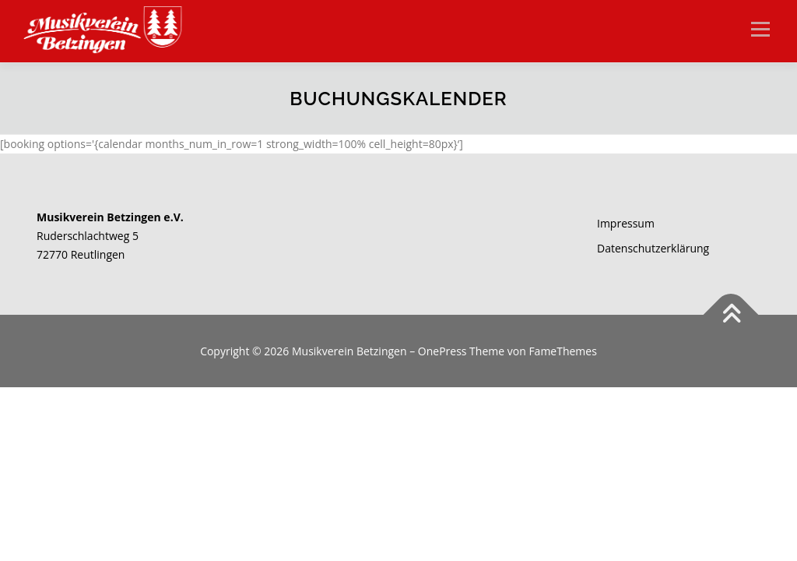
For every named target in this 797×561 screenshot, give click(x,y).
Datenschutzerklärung (653, 248)
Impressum (626, 223)
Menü (760, 29)
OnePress (442, 351)
